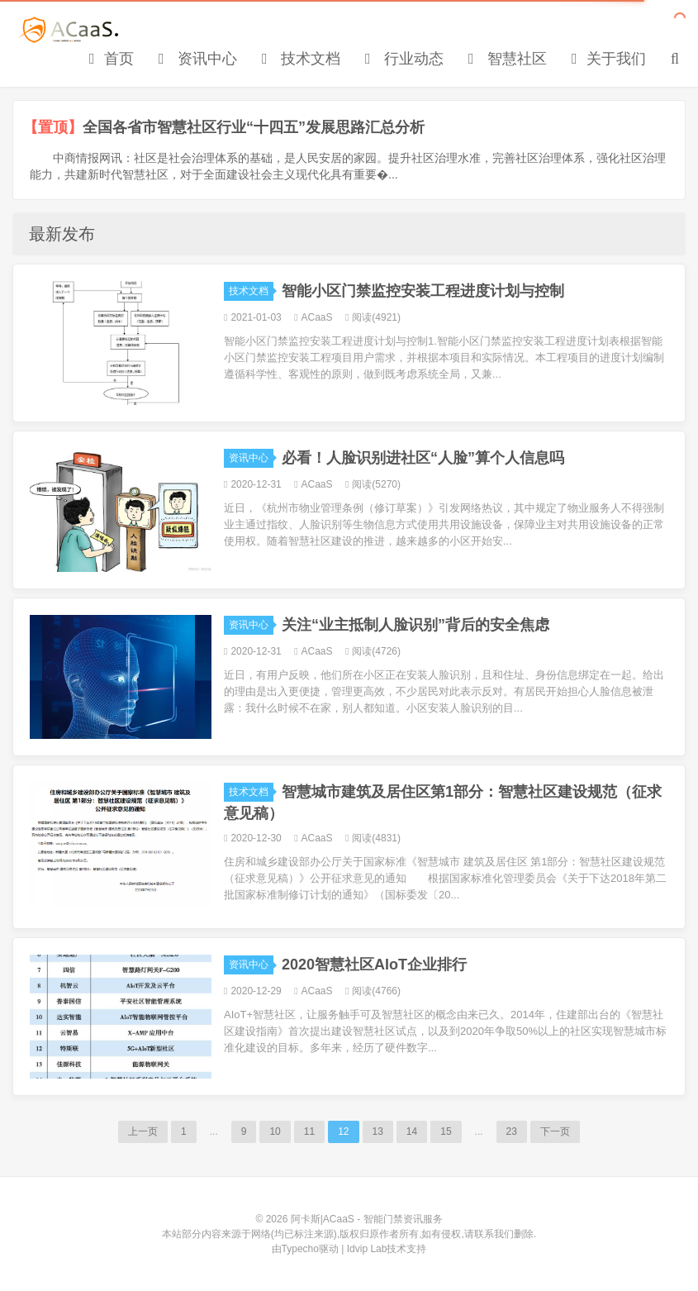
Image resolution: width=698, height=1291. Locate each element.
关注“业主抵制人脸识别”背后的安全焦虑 (415, 625)
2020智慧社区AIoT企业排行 (374, 964)
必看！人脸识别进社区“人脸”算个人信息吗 (423, 458)
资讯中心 (198, 58)
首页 (111, 58)
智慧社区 (507, 58)
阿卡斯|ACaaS (69, 30)
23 (511, 1131)
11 (309, 1131)
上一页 (143, 1131)
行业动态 (404, 58)
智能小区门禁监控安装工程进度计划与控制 (423, 291)
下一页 (555, 1131)
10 (274, 1131)
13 (378, 1131)
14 (411, 1131)
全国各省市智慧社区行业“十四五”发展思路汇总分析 (254, 127)
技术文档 (301, 58)
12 (343, 1131)
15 (445, 1131)
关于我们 (609, 58)
